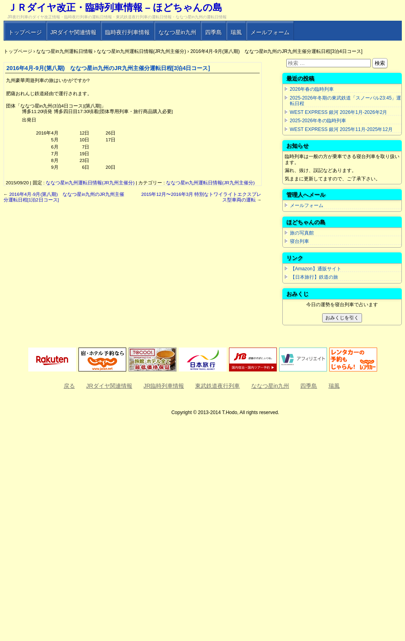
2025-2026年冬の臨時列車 (318, 120)
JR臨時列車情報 (163, 386)
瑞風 (236, 32)
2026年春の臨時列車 (312, 89)
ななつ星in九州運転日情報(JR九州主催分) (90, 182)
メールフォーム (270, 32)
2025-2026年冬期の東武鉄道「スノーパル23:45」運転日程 (345, 101)
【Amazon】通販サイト (315, 269)
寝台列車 (299, 241)
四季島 (213, 32)
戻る (69, 386)
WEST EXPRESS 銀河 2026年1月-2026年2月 (338, 112)
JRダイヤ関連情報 (73, 32)
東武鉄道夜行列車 (217, 386)
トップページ (25, 32)
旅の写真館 (302, 233)
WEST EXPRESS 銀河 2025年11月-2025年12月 (341, 129)
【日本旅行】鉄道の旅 (314, 277)
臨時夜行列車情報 (127, 32)
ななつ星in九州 (177, 32)
